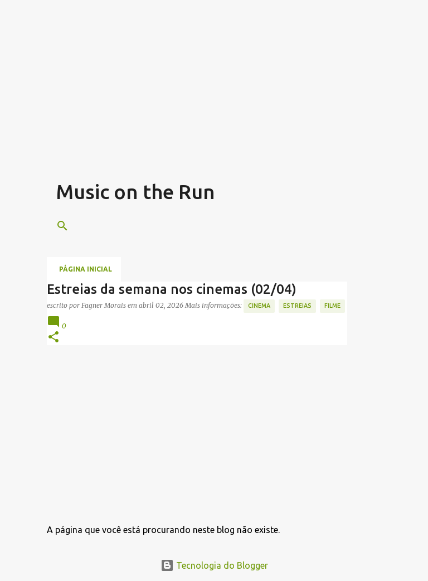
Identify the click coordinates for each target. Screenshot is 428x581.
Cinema (259, 305)
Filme (332, 305)
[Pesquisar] (62, 225)
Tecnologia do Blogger (214, 565)
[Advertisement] (242, 100)
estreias (297, 305)
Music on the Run (135, 191)
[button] (53, 337)
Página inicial (85, 269)
